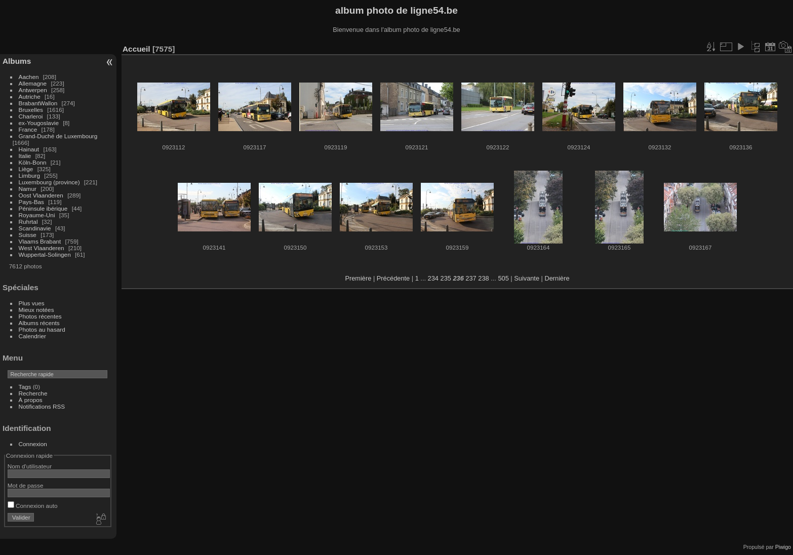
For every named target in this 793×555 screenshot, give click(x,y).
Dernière (557, 278)
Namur (27, 188)
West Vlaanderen (41, 248)
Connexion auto (33, 505)
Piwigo (783, 547)
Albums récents (39, 323)
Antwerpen (33, 90)
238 (483, 278)
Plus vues (32, 303)
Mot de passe (26, 485)
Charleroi (31, 116)
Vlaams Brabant (40, 241)
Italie (25, 155)
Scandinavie (35, 228)
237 (470, 278)
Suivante (526, 278)
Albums (17, 61)
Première (358, 278)
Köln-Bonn (33, 162)
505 (503, 278)
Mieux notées (36, 309)
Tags (25, 386)
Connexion (33, 444)
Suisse (27, 234)
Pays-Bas (31, 202)
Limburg (30, 175)
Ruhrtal (28, 221)
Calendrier (32, 336)
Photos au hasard (42, 329)
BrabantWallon (38, 103)
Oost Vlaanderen (41, 195)
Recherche (33, 393)
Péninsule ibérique (43, 208)
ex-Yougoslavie (39, 123)
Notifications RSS (42, 406)
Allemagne (33, 83)
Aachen (29, 76)
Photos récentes (40, 316)
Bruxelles (31, 109)
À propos (31, 400)
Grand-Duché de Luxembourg (58, 136)
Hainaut (29, 149)
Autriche (30, 96)
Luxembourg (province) (49, 182)
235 (446, 278)
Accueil (136, 49)
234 (433, 278)
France (28, 129)
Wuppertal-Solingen (45, 254)
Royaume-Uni (37, 215)
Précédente (393, 278)
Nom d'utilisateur (30, 466)
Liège (26, 169)
